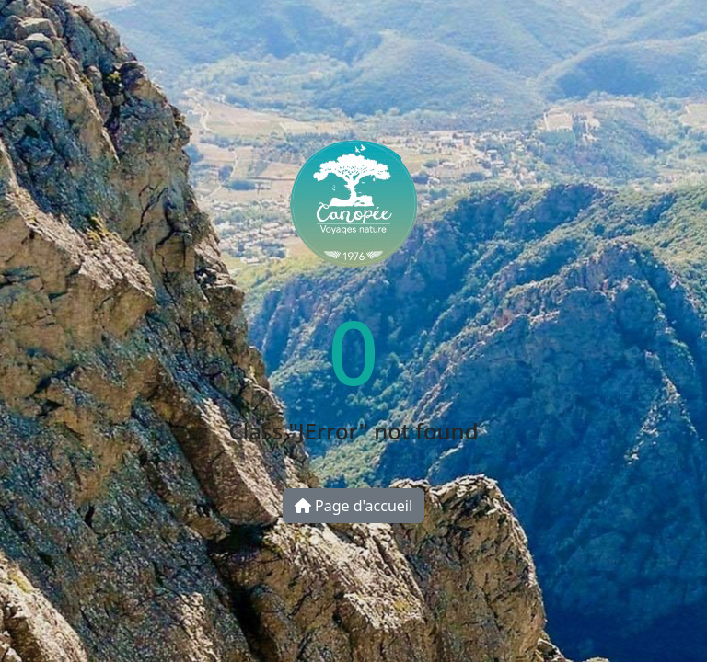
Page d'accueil (353, 506)
